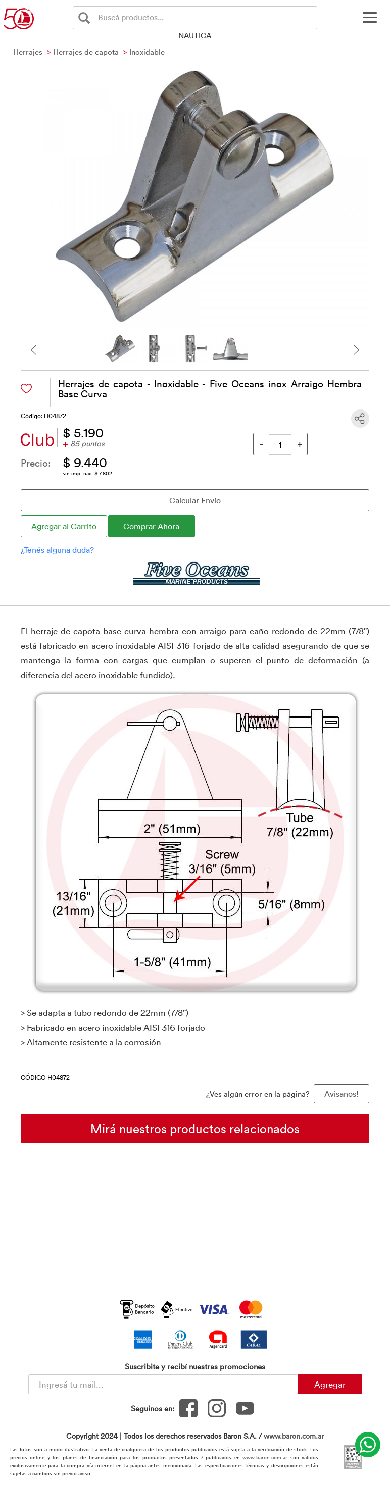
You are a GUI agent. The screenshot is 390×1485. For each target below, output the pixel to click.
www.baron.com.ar (294, 1436)
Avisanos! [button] (341, 1094)
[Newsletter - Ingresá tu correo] (163, 1384)
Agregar (330, 1384)
